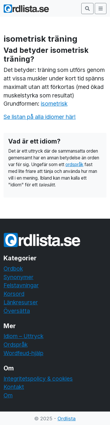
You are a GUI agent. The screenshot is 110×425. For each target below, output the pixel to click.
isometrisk (54, 103)
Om (8, 395)
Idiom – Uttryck (23, 336)
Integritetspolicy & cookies (38, 378)
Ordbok (13, 268)
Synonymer (18, 277)
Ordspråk (16, 344)
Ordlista (66, 418)
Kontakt (14, 386)
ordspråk (74, 164)
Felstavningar (21, 285)
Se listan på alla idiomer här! (40, 116)
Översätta (17, 310)
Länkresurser (21, 302)
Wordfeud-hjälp (23, 353)
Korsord (14, 293)
